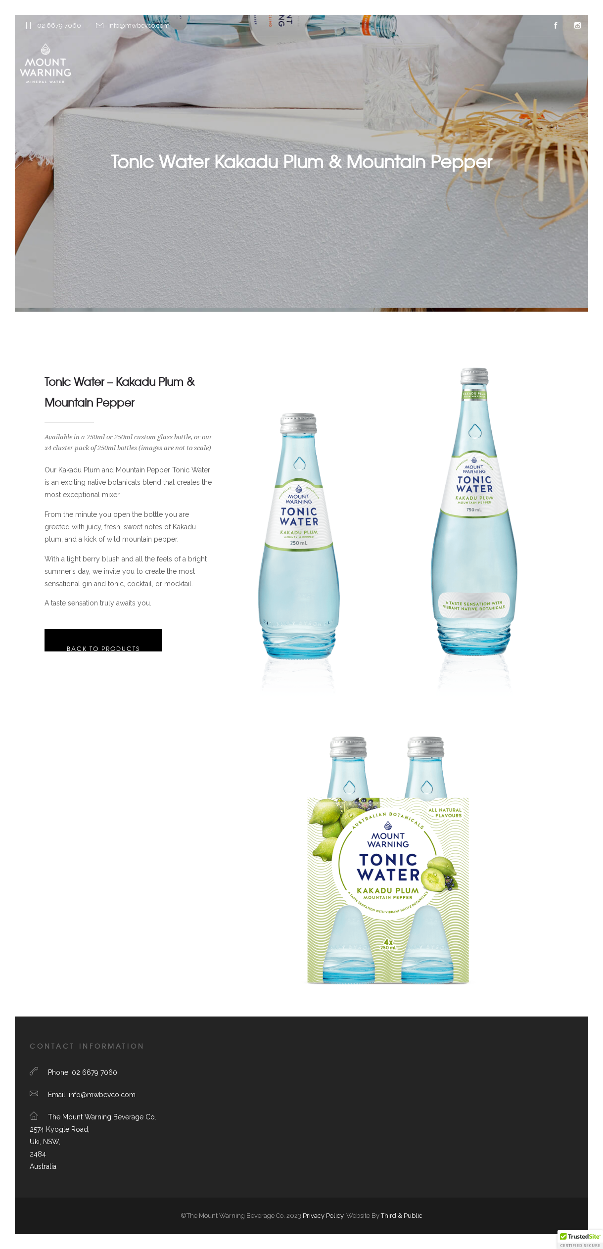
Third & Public (401, 1215)
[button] (580, 1239)
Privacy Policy (323, 1215)
